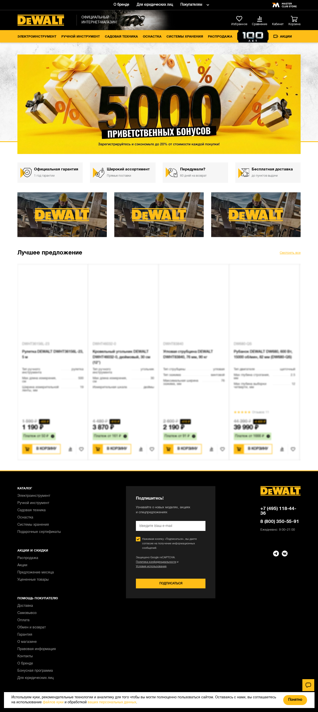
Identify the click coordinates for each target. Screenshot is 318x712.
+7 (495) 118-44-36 (278, 511)
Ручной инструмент (80, 36)
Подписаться (170, 583)
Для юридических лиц (155, 4)
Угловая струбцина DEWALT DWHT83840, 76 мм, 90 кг (188, 354)
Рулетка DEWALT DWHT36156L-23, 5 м (52, 354)
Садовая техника (121, 36)
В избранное (79, 449)
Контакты (25, 656)
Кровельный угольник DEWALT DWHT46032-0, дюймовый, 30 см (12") (121, 357)
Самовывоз (27, 613)
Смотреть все (290, 253)
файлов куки (53, 702)
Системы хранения (184, 36)
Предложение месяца (35, 572)
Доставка (25, 606)
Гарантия (24, 634)
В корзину (46, 449)
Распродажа (220, 36)
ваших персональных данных (112, 702)
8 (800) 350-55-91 (279, 521)
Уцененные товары (33, 579)
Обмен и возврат (31, 627)
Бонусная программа (35, 670)
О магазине (27, 642)
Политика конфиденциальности (156, 562)
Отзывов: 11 (260, 412)
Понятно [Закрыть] (295, 700)
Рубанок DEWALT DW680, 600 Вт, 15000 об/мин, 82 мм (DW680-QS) (263, 354)
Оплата (23, 620)
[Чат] (308, 685)
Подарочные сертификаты (39, 532)
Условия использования (151, 566)
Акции (283, 36)
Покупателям (191, 4)
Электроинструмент (36, 36)
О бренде (121, 4)
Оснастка (152, 36)
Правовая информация (36, 649)
